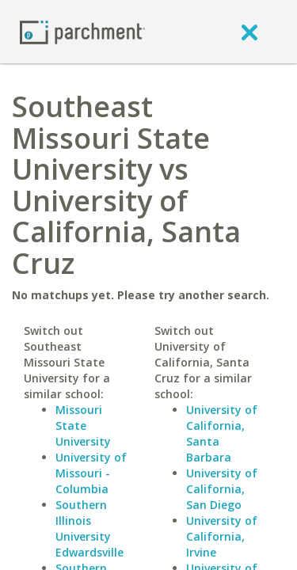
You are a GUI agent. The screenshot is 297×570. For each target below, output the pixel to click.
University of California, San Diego (221, 489)
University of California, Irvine (221, 536)
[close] (249, 31)
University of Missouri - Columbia (91, 473)
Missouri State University (83, 425)
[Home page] (82, 31)
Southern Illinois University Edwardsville (89, 528)
